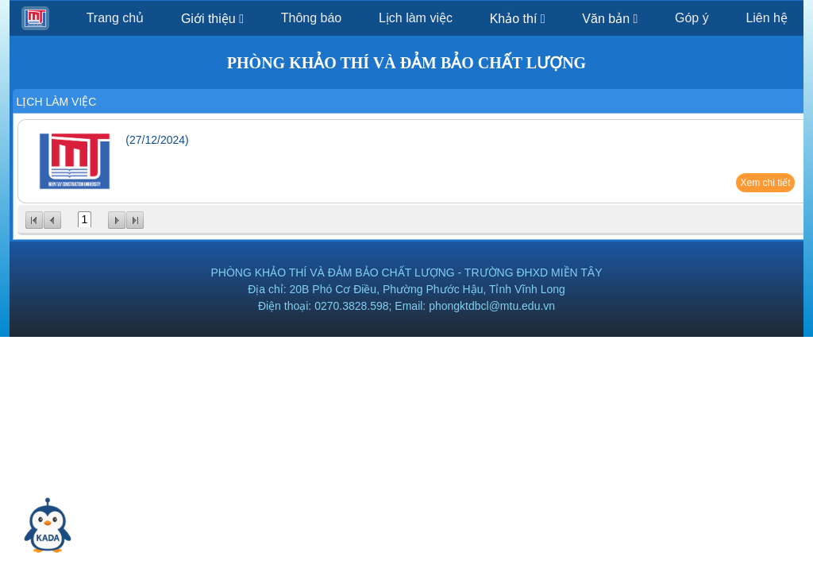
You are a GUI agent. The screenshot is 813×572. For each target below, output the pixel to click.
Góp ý (692, 18)
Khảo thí (517, 18)
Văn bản (610, 18)
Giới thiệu (212, 18)
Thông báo (311, 18)
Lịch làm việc (416, 18)
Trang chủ (115, 18)
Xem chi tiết (765, 182)
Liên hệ (767, 18)
